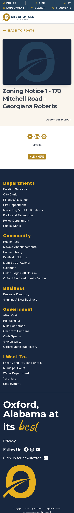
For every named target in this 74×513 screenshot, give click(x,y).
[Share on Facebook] (30, 137)
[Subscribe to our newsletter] (37, 458)
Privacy (9, 441)
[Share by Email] (44, 137)
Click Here (37, 156)
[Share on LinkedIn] (37, 137)
